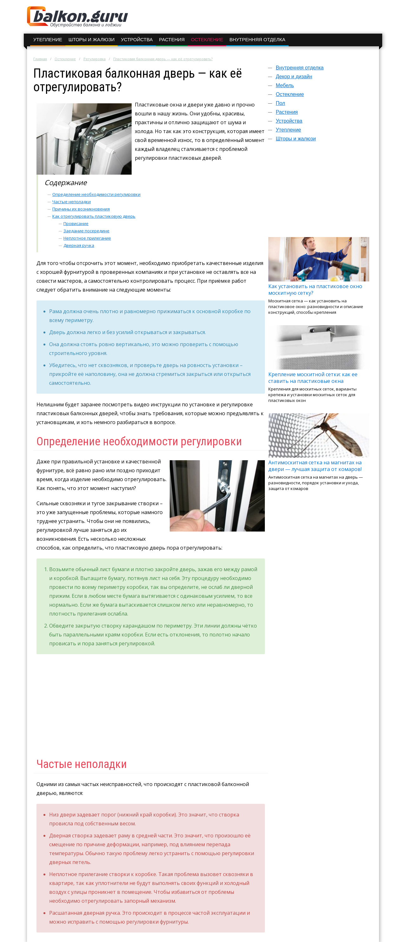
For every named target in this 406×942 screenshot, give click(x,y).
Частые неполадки (71, 201)
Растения (172, 39)
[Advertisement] (319, 192)
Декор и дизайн (294, 76)
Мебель (285, 85)
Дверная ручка (78, 245)
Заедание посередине (86, 231)
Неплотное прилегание (87, 238)
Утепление (47, 39)
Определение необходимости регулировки (96, 194)
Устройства (137, 39)
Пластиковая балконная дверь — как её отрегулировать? (163, 58)
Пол (280, 103)
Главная (40, 58)
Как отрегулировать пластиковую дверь (93, 216)
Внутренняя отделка (257, 39)
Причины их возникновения (81, 209)
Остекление (207, 39)
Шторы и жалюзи (92, 39)
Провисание (75, 223)
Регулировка (94, 58)
